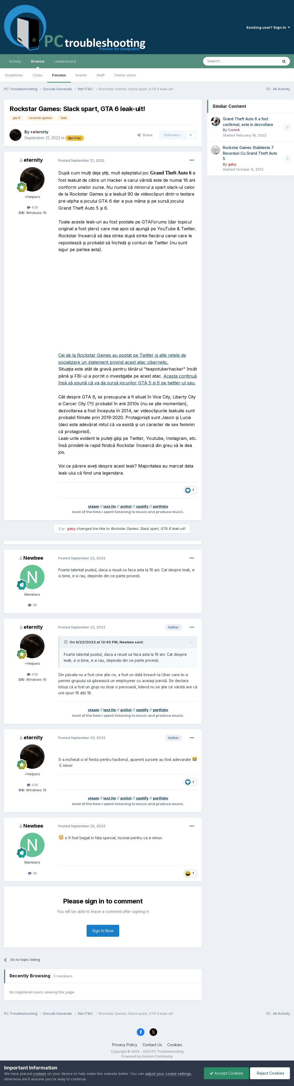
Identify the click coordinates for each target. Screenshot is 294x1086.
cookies (39, 1073)
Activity (15, 61)
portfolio (160, 506)
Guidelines (14, 75)
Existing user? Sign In (268, 27)
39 (32, 605)
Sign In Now (102, 930)
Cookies (174, 1044)
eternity (39, 131)
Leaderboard (65, 61)
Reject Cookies (270, 1073)
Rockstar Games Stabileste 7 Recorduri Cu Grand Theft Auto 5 (250, 153)
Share (145, 135)
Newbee (33, 558)
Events (81, 75)
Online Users (125, 75)
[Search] (226, 61)
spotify (142, 506)
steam (93, 506)
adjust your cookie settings (168, 1073)
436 (32, 207)
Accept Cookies (226, 1073)
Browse (37, 63)
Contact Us (152, 1044)
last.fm (109, 506)
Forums (59, 75)
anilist (126, 506)
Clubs (37, 75)
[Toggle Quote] (66, 642)
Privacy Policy (124, 1044)
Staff (101, 75)
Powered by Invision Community (147, 1056)
